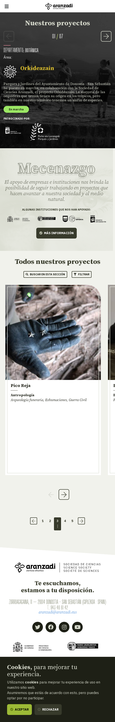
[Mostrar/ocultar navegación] (7, 6)
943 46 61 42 (59, 607)
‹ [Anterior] (33, 520)
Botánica (32, 50)
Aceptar (19, 709)
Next (106, 36)
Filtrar (81, 274)
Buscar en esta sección (45, 274)
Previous (9, 36)
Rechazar (48, 709)
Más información (56, 233)
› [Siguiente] (81, 520)
